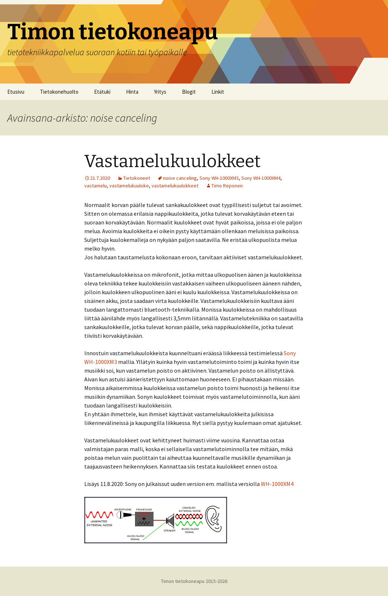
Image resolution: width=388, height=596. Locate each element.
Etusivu (15, 91)
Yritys (160, 91)
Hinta (132, 91)
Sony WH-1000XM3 (219, 178)
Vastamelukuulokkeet (172, 161)
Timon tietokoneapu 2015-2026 (194, 581)
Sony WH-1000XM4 (260, 178)
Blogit (189, 91)
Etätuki (102, 91)
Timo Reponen (227, 185)
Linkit (217, 91)
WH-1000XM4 (277, 483)
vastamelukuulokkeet (174, 185)
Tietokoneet (136, 178)
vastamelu (95, 185)
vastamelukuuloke (129, 185)
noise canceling (180, 178)
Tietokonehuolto (59, 91)
